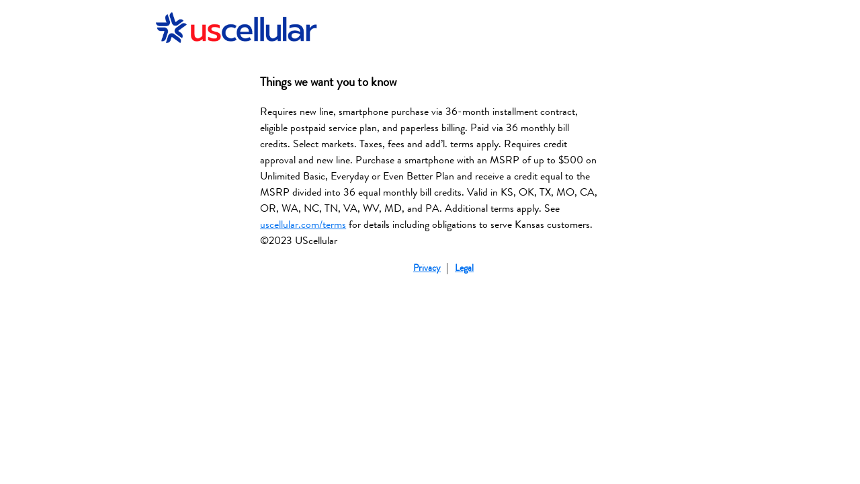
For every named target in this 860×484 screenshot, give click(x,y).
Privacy (427, 268)
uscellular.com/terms (303, 224)
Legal (464, 268)
